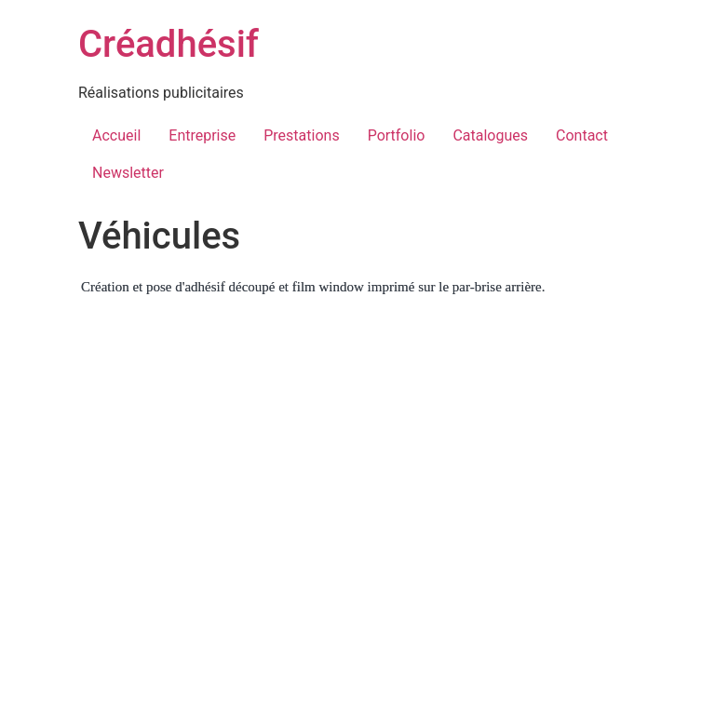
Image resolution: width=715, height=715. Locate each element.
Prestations (301, 135)
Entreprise (202, 135)
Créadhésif (168, 44)
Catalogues (490, 135)
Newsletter (128, 173)
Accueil (116, 135)
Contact (582, 135)
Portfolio (396, 135)
